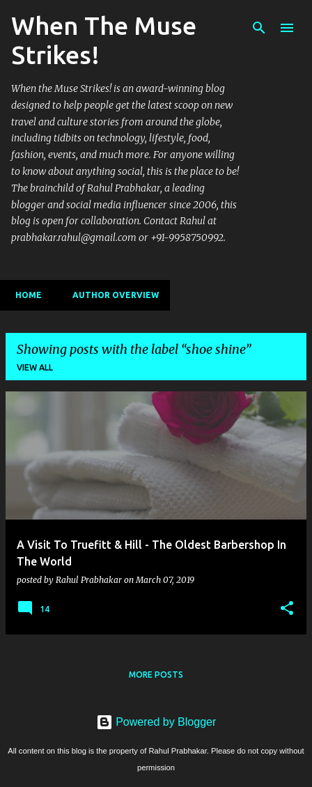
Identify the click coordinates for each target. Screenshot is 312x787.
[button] (287, 609)
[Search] (259, 28)
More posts (156, 674)
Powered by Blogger (156, 722)
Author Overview (111, 294)
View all (35, 367)
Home (24, 294)
